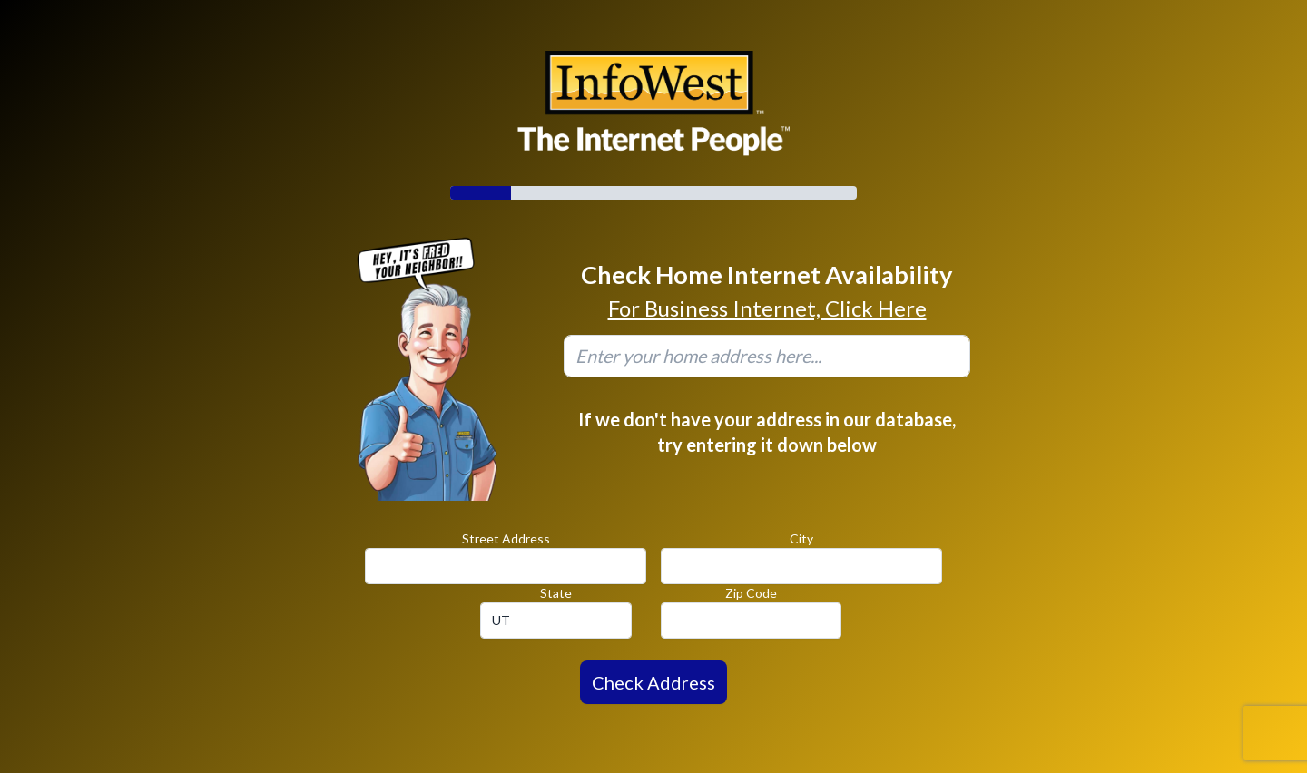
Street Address (506, 538)
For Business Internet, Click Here (767, 308)
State (556, 593)
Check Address (653, 682)
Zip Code (751, 593)
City (801, 538)
